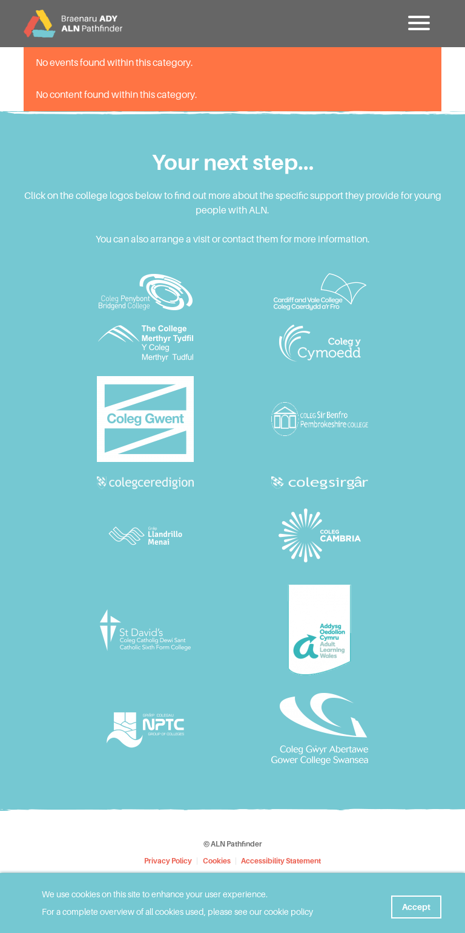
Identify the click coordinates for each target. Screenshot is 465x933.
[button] (420, 27)
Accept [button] (416, 903)
